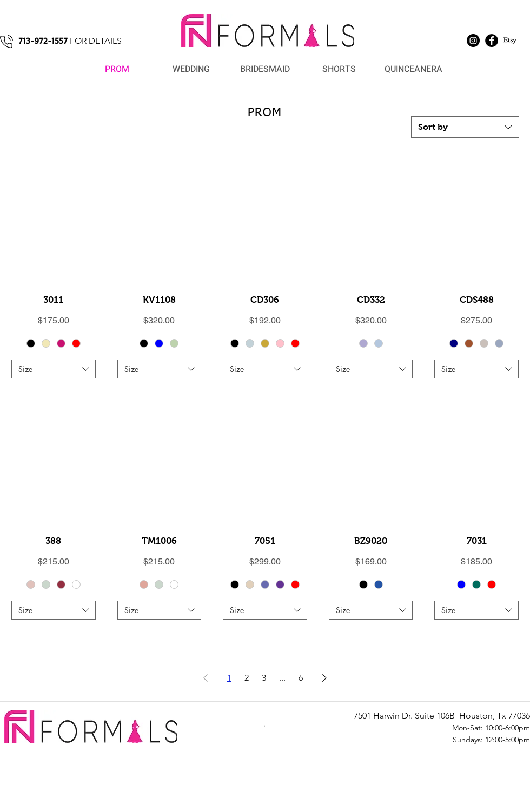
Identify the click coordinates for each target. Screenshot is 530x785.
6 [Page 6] (301, 678)
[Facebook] (491, 40)
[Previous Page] (205, 678)
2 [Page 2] (246, 678)
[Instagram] (473, 40)
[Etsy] (510, 40)
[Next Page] (324, 678)
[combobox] (465, 127)
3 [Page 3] (264, 678)
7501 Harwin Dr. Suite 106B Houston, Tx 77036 (442, 715)
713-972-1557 (43, 40)
